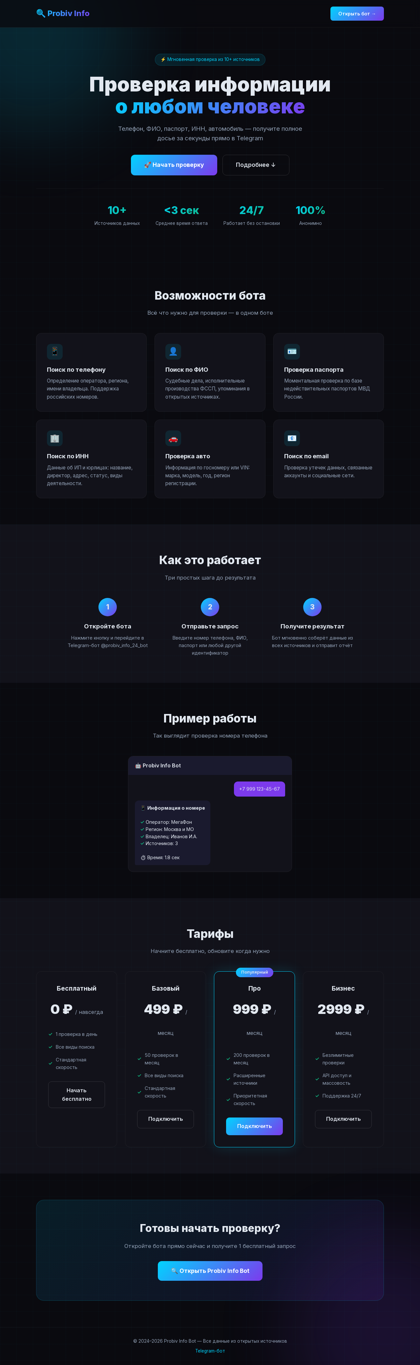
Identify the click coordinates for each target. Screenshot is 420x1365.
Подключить (165, 1119)
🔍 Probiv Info (63, 13)
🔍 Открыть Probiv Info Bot (210, 1270)
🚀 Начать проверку (174, 164)
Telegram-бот (210, 1351)
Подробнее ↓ (256, 164)
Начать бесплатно (77, 1094)
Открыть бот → (357, 13)
